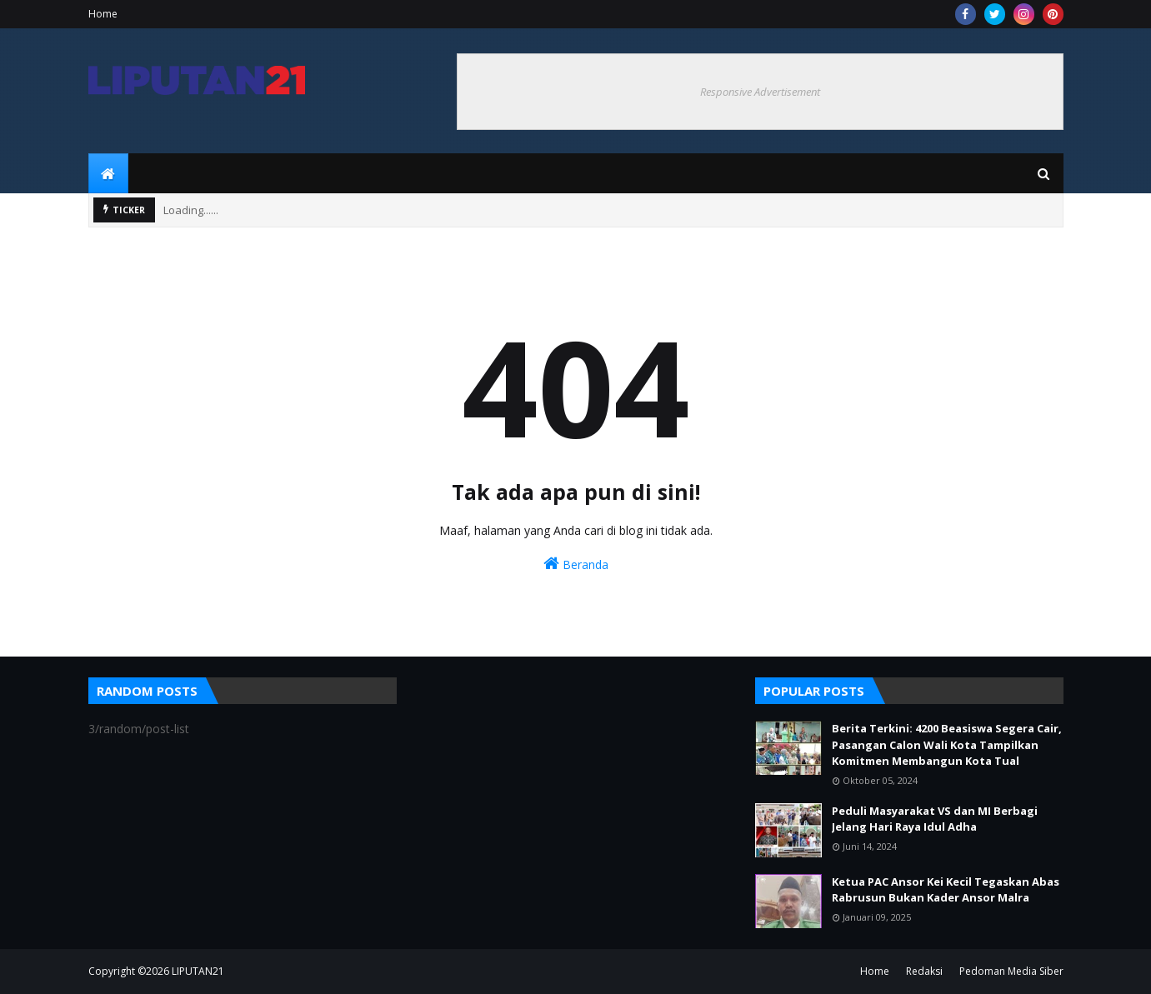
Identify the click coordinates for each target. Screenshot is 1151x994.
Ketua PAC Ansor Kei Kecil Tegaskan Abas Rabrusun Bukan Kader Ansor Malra (945, 890)
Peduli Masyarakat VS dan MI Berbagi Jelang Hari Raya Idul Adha (935, 819)
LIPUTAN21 (198, 971)
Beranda (575, 563)
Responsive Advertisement (760, 91)
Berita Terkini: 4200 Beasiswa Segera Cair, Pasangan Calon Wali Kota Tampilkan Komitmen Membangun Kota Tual (947, 744)
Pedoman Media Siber (1011, 971)
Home (103, 14)
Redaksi (924, 971)
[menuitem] (108, 173)
